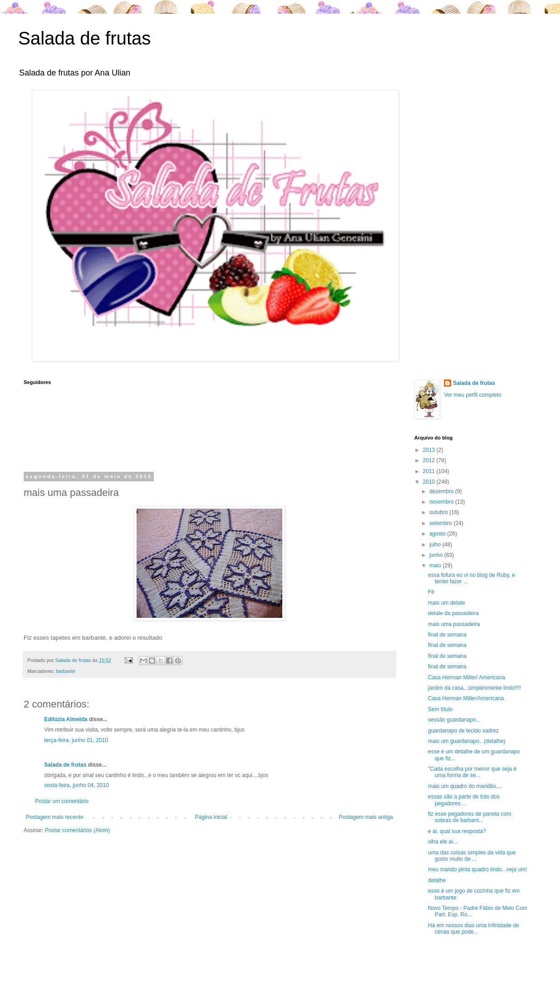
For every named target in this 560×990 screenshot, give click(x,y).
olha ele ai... (443, 841)
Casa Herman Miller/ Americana (466, 677)
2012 (430, 460)
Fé (431, 592)
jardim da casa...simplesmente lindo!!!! (474, 688)
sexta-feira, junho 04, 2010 (76, 785)
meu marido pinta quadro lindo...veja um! (477, 869)
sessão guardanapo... (454, 720)
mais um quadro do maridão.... (465, 786)
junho (436, 555)
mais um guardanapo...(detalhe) (466, 741)
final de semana (447, 634)
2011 (430, 471)
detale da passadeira (453, 613)
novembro (442, 502)
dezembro (442, 491)
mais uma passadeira (454, 624)
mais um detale (446, 603)
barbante (66, 671)
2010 (430, 482)
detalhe (437, 880)
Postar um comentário (61, 801)
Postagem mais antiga (366, 817)
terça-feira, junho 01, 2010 (76, 740)
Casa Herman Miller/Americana (466, 698)
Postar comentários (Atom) (77, 830)
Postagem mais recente (54, 817)
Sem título (440, 709)
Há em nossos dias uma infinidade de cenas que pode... (473, 928)
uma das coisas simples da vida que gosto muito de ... (472, 855)
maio (436, 565)
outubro (439, 512)
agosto (438, 533)
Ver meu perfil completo (472, 395)
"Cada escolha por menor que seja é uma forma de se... (472, 772)
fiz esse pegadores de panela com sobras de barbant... (469, 817)
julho (436, 544)
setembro (441, 523)
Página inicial (211, 817)
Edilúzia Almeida (65, 719)
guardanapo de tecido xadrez (463, 730)
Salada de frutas (84, 38)
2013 (430, 450)
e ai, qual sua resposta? (457, 831)
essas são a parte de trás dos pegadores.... (463, 799)
